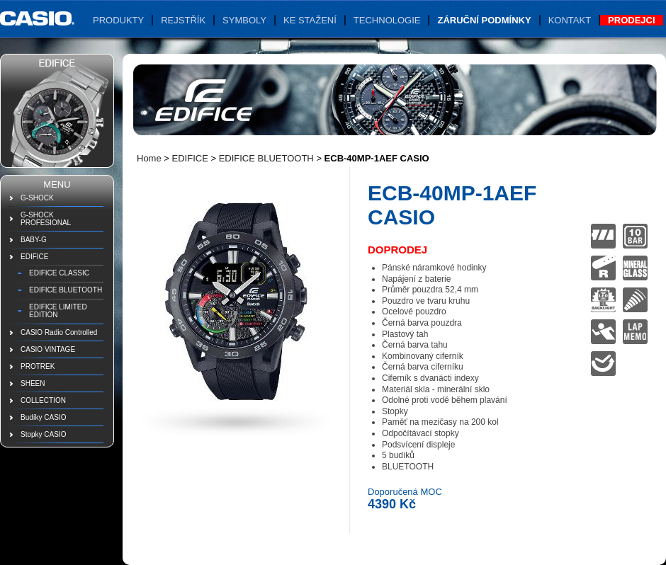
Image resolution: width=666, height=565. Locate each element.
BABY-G (34, 240)
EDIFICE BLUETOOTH (65, 290)
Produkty (118, 20)
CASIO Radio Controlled (59, 332)
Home (149, 158)
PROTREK (38, 366)
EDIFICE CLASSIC (59, 273)
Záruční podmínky (484, 20)
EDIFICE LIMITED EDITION (58, 311)
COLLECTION (43, 400)
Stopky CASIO (43, 434)
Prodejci (631, 20)
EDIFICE (34, 257)
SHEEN (33, 383)
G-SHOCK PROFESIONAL (46, 219)
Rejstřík (183, 20)
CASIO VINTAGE (48, 349)
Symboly (244, 20)
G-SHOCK (37, 198)
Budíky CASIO (43, 417)
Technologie (387, 20)
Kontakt (569, 20)
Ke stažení (310, 20)
